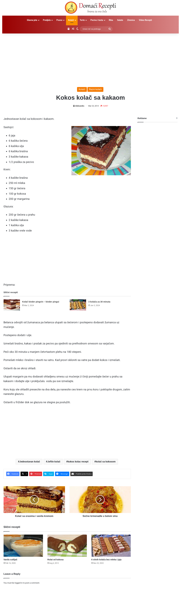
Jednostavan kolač (29, 461)
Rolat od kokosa (55, 559)
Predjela (47, 20)
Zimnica (131, 20)
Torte (82, 20)
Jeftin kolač (53, 461)
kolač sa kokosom (106, 461)
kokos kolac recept (78, 461)
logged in (19, 583)
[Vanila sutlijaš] (23, 546)
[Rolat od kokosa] (67, 546)
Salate (120, 20)
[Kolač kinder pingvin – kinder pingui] (12, 305)
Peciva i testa (96, 20)
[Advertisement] (90, 58)
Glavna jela (32, 20)
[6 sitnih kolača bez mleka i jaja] (111, 546)
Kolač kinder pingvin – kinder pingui (40, 302)
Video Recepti (145, 20)
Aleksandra (79, 106)
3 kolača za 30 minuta (99, 302)
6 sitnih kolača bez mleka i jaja (106, 559)
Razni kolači (95, 89)
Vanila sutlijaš (10, 559)
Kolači (71, 20)
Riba (111, 20)
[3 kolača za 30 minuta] (78, 305)
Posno (59, 20)
